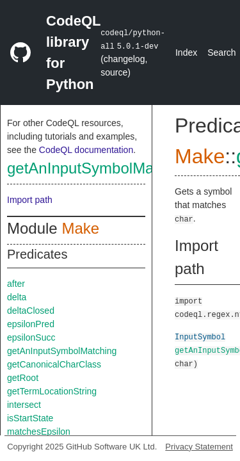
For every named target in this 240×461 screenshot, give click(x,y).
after (16, 284)
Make (80, 228)
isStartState (30, 418)
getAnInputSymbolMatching (101, 168)
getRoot (22, 378)
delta (16, 297)
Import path (29, 200)
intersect (24, 405)
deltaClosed (30, 310)
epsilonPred (30, 324)
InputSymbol (200, 336)
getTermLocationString (52, 391)
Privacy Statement (199, 446)
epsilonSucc (31, 337)
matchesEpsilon (38, 431)
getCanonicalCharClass (54, 364)
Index (186, 52)
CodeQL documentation (86, 150)
